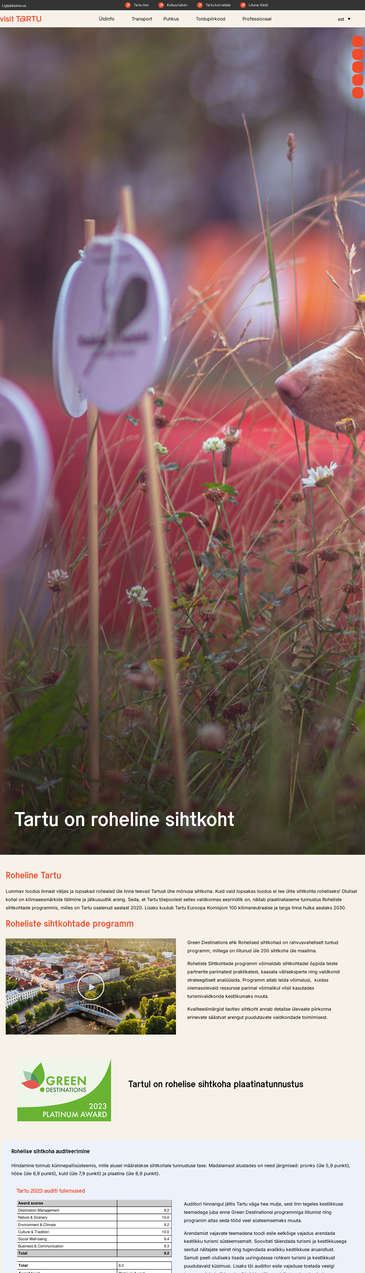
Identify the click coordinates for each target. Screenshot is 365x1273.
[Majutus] (358, 92)
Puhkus (173, 19)
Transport (142, 19)
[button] (91, 986)
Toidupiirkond (213, 19)
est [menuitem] (341, 19)
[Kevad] (358, 41)
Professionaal (259, 19)
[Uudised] (358, 54)
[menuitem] (344, 19)
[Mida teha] (358, 67)
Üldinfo (109, 19)
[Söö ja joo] (358, 80)
